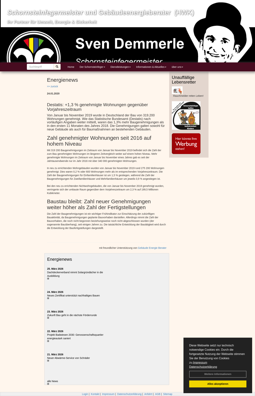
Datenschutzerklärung (203, 366)
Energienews (59, 259)
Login (85, 394)
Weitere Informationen (217, 374)
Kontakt (95, 394)
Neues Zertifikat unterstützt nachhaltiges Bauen (73, 295)
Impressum (200, 362)
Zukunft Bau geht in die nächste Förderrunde (72, 315)
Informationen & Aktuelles (151, 66)
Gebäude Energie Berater (152, 247)
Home (71, 66)
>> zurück (52, 86)
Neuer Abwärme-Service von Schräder (68, 358)
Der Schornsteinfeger (92, 66)
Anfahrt (148, 394)
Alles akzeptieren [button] (217, 383)
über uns (177, 66)
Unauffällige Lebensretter (184, 79)
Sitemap (167, 394)
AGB (157, 394)
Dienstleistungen (121, 66)
